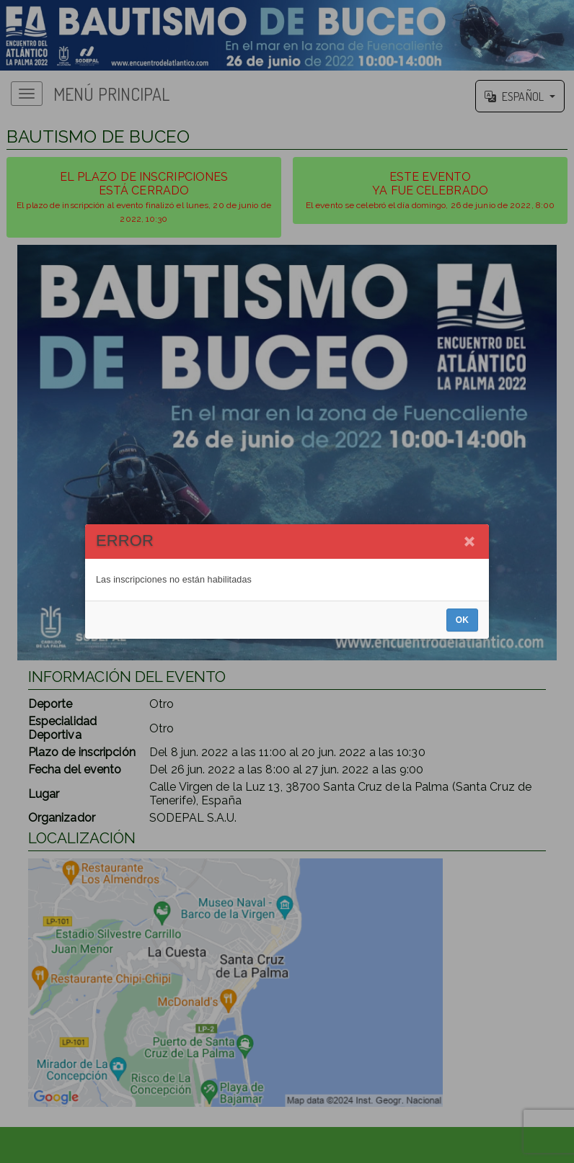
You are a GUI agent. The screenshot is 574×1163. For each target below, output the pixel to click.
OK (462, 620)
